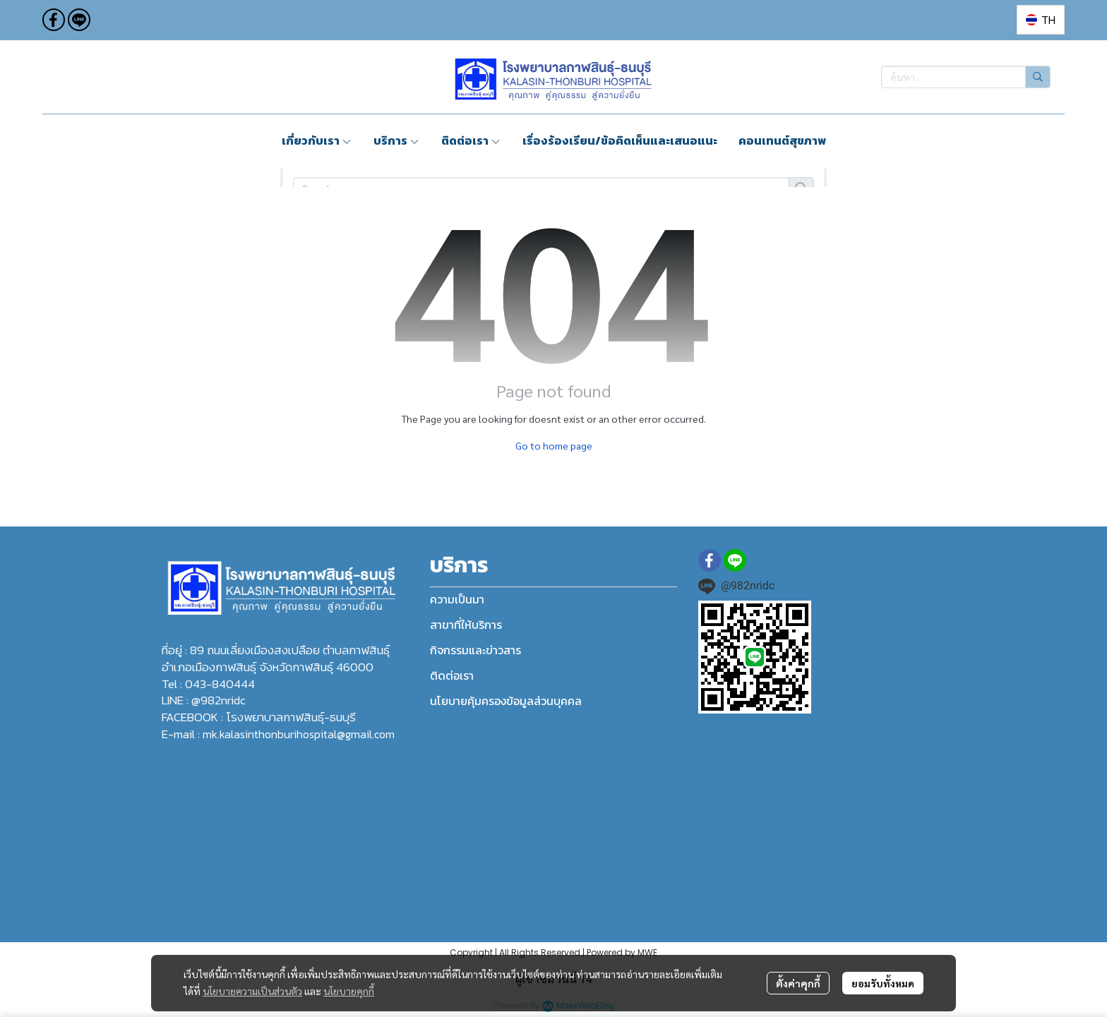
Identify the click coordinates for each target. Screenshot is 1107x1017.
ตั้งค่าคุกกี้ (798, 983)
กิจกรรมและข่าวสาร (475, 650)
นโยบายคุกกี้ (348, 991)
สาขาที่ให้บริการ (466, 624)
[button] (1041, 20)
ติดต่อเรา (452, 675)
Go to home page (553, 445)
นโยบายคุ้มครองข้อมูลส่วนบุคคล (506, 700)
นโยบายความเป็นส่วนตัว (252, 991)
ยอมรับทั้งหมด (882, 983)
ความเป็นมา (457, 599)
